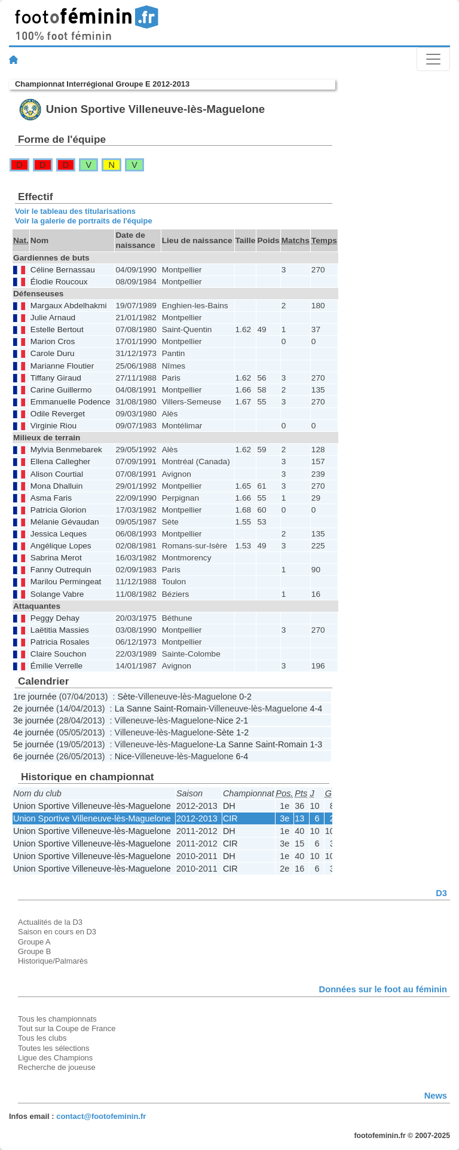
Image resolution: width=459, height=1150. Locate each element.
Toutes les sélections (54, 1048)
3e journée (33, 720)
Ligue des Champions (55, 1057)
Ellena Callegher (60, 461)
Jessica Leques (58, 533)
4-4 (316, 708)
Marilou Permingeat (66, 581)
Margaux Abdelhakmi (68, 305)
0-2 (245, 696)
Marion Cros (52, 341)
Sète (126, 696)
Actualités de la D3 (50, 922)
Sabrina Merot (56, 557)
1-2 (242, 732)
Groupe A (34, 941)
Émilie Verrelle (56, 665)
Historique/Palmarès (53, 960)
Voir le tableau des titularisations (75, 211)
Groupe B (34, 951)
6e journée (33, 756)
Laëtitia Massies (59, 629)
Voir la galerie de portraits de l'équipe (83, 220)
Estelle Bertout (57, 329)
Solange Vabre (57, 594)
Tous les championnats (57, 1018)
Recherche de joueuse (57, 1067)
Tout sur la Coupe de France (66, 1028)
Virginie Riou (53, 425)
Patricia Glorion (58, 509)
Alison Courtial (56, 474)
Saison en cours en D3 (57, 931)
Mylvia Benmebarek (66, 449)
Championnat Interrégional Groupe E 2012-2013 (102, 83)
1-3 (316, 744)
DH (229, 806)
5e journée (33, 744)
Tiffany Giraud (55, 377)
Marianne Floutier (62, 365)
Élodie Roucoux (59, 281)
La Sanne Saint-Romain (160, 708)
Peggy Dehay (54, 618)
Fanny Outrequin (60, 569)
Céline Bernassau (62, 269)
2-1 (242, 720)
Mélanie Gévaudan (64, 521)
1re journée (35, 696)
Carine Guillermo (61, 389)
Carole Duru (52, 353)
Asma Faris (51, 497)
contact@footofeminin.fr (101, 1116)
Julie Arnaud (52, 317)
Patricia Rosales (60, 641)
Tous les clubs (42, 1038)
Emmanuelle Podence (70, 401)
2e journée (33, 708)
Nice (225, 720)
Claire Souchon (58, 653)
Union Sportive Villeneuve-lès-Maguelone (92, 806)
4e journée (33, 732)
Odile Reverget (57, 413)
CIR (230, 818)
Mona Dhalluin (56, 486)
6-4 (242, 756)
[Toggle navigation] (433, 59)
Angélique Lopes (60, 545)
